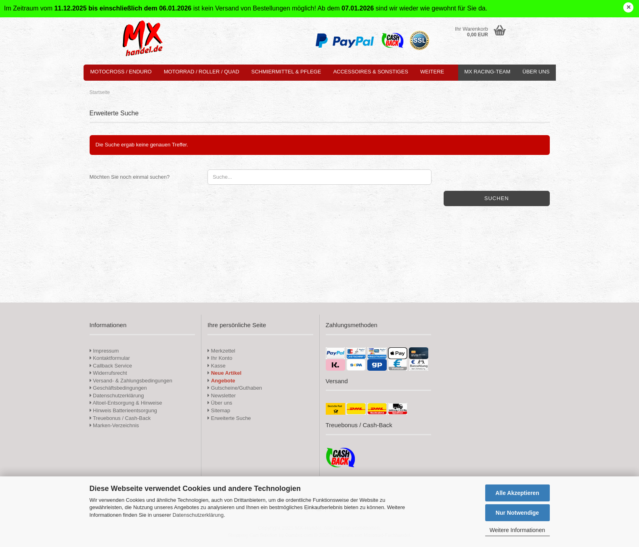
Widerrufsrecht (108, 373)
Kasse (216, 366)
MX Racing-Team (487, 72)
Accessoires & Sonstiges (370, 72)
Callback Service (111, 366)
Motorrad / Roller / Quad (201, 72)
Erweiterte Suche (229, 418)
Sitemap (218, 410)
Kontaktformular (110, 358)
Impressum (106, 351)
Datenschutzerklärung (197, 515)
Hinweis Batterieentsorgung (123, 410)
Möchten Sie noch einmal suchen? (130, 177)
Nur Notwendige (517, 512)
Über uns (535, 72)
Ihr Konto (219, 358)
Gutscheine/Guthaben (234, 388)
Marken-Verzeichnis (114, 425)
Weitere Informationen (517, 530)
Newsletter (221, 396)
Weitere (432, 72)
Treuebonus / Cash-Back (120, 418)
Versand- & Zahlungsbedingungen (131, 381)
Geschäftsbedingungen (118, 388)
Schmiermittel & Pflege (286, 72)
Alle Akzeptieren (517, 493)
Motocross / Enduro (121, 72)
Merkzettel (221, 351)
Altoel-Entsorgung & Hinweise (126, 403)
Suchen (496, 198)
